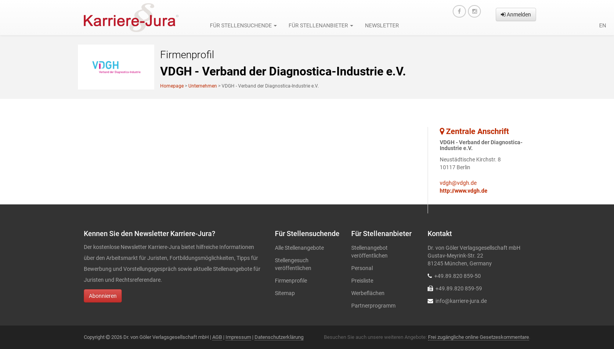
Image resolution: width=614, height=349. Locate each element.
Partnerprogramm (373, 305)
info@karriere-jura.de (461, 301)
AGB (217, 337)
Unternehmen (202, 86)
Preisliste (362, 280)
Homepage (172, 86)
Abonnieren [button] (103, 296)
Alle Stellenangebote (299, 248)
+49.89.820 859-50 (457, 276)
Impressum (238, 337)
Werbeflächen (368, 293)
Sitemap (285, 293)
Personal (362, 268)
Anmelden (516, 14)
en (602, 25)
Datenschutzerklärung (279, 337)
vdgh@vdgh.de (458, 183)
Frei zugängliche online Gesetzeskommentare (478, 337)
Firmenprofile (291, 280)
